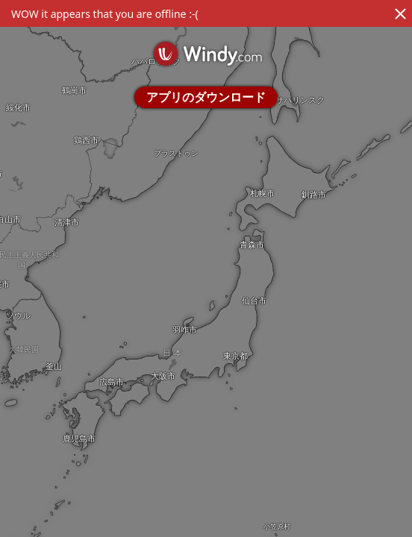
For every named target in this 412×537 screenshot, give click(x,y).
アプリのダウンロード (206, 97)
